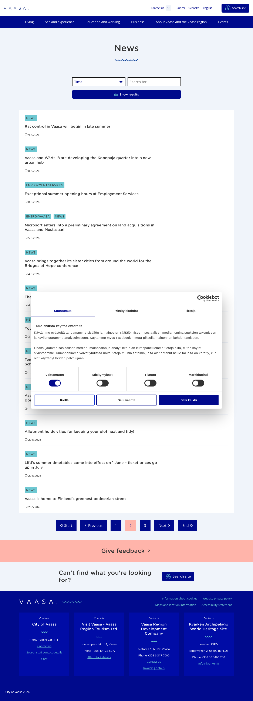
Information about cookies (179, 598)
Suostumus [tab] (63, 311)
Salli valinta (126, 400)
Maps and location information (175, 605)
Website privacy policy (217, 598)
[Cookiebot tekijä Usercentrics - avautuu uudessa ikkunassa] (200, 298)
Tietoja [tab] (190, 311)
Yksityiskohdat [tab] (126, 311)
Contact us (161, 8)
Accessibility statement (217, 605)
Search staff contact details (44, 652)
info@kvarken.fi (208, 663)
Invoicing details (154, 668)
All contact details (99, 657)
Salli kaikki (189, 400)
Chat (44, 659)
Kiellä (64, 400)
